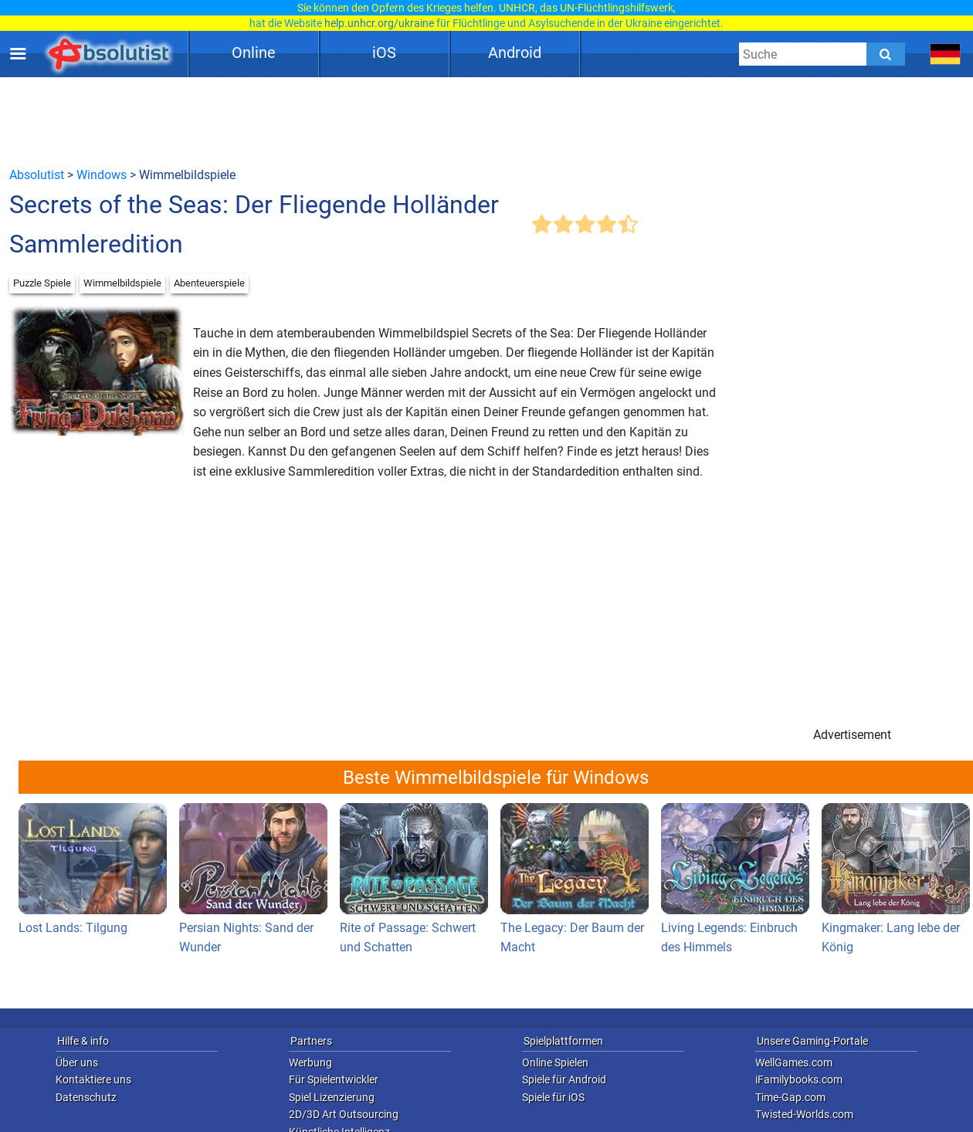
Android (514, 52)
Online (254, 52)
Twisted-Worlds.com (804, 1114)
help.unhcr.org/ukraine (379, 23)
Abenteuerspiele (209, 283)
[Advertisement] (486, 121)
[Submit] (885, 54)
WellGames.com (793, 1062)
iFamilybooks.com (798, 1079)
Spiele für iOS (553, 1097)
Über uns (77, 1062)
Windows (101, 175)
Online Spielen (555, 1062)
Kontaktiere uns (93, 1079)
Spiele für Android (564, 1079)
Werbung (310, 1062)
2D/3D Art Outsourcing (343, 1114)
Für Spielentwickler (333, 1079)
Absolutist (36, 175)
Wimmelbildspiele (122, 283)
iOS (384, 52)
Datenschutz (86, 1097)
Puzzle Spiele (42, 283)
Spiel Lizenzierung (332, 1097)
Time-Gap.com (790, 1097)
